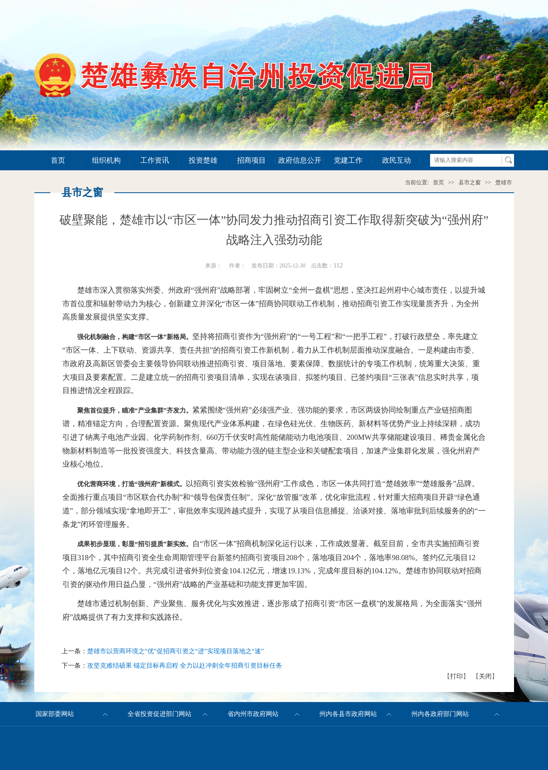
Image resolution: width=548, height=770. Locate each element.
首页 (58, 160)
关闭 (485, 676)
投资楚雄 (203, 160)
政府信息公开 (299, 160)
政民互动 (396, 160)
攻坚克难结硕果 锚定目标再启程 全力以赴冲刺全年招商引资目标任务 (184, 665)
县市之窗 (469, 183)
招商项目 (251, 160)
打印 (456, 676)
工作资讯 (154, 160)
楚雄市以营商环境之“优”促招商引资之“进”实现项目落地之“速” (175, 651)
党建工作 (348, 160)
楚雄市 (503, 183)
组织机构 (106, 160)
